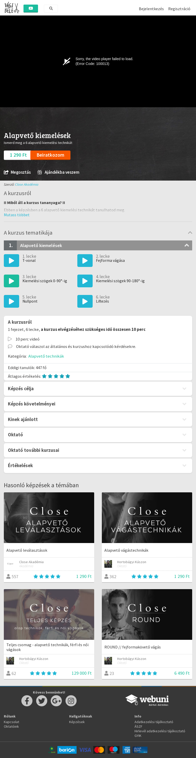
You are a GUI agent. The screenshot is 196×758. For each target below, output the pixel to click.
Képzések (77, 722)
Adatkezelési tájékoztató (153, 722)
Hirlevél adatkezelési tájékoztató (159, 731)
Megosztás (17, 172)
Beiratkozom (50, 155)
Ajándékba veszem (58, 172)
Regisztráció (179, 8)
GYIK (137, 735)
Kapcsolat (11, 722)
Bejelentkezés (151, 8)
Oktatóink (11, 726)
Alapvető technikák (46, 356)
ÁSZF (138, 726)
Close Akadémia (27, 184)
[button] (17, 214)
